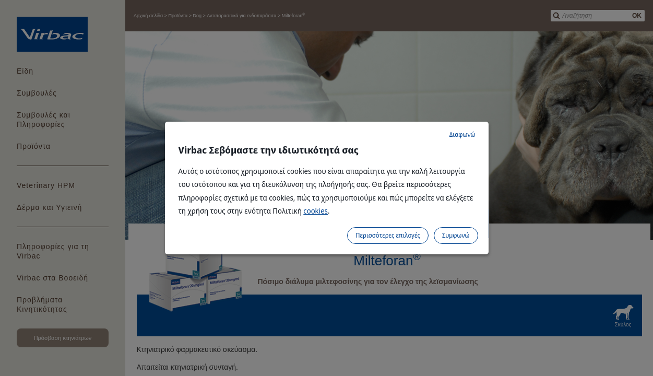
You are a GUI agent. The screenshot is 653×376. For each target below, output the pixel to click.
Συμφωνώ (456, 235)
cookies (315, 211)
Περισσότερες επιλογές (387, 235)
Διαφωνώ (462, 134)
